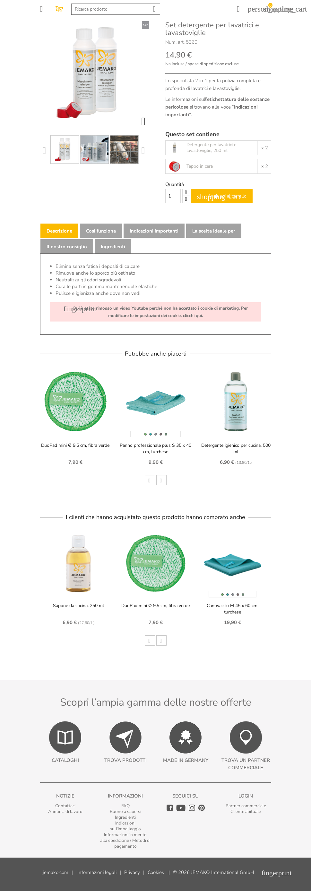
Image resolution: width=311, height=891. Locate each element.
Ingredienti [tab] (113, 246)
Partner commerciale (246, 806)
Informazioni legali (97, 872)
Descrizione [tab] (59, 231)
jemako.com (55, 872)
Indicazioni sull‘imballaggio (125, 826)
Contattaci (65, 806)
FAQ (125, 806)
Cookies (156, 872)
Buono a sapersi (125, 811)
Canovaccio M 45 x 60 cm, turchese (232, 609)
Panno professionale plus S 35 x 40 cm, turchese (155, 448)
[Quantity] (173, 196)
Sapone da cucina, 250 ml (78, 606)
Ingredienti (125, 817)
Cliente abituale (245, 811)
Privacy (132, 872)
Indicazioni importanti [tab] (154, 231)
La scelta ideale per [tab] (213, 231)
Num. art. (175, 42)
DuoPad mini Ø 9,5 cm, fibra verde (75, 445)
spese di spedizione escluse (213, 64)
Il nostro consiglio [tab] (67, 246)
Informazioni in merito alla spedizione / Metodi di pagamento (125, 840)
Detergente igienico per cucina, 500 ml (236, 448)
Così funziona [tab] (101, 231)
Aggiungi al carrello (221, 196)
